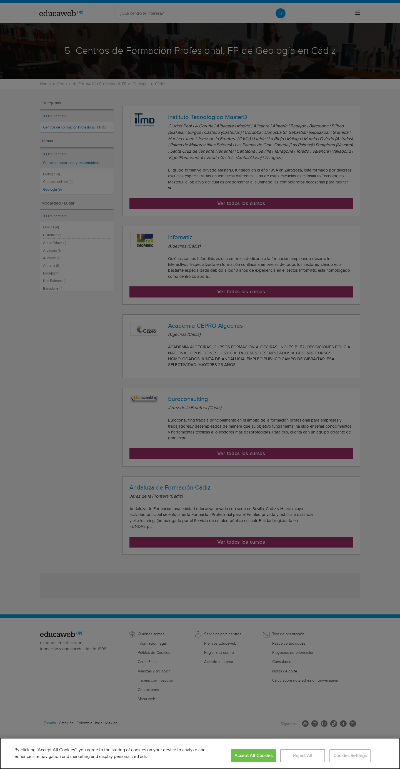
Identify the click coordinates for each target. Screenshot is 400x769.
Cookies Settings (350, 755)
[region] (200, 753)
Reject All (302, 755)
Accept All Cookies (253, 755)
